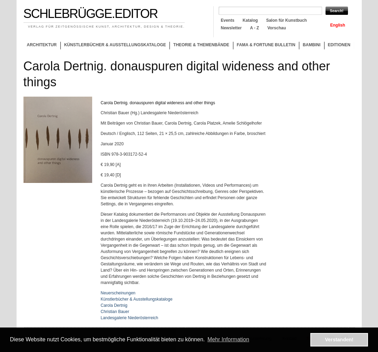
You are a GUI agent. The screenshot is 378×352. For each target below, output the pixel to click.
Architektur (42, 44)
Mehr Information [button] (228, 339)
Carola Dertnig (114, 305)
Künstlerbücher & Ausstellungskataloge (115, 44)
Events (227, 20)
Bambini (311, 44)
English (337, 25)
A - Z (254, 28)
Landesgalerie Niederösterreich (129, 317)
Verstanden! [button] (339, 339)
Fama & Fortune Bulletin (266, 44)
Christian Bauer (115, 311)
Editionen (339, 44)
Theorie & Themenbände (199, 45)
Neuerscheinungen (118, 293)
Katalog (250, 20)
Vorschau (276, 28)
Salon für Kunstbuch (286, 20)
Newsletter (231, 28)
